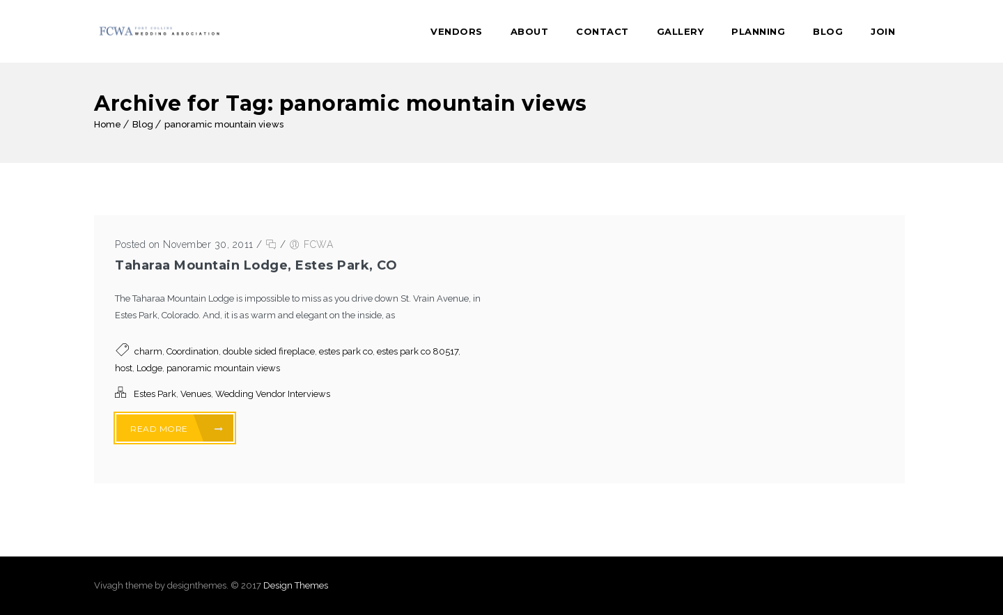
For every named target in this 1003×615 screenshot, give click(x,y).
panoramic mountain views (223, 124)
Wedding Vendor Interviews (272, 394)
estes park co (346, 351)
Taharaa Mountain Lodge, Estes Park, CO (256, 265)
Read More (177, 428)
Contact (602, 31)
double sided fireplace (269, 351)
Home (107, 124)
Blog (828, 31)
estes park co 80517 (417, 351)
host (123, 368)
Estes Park (155, 394)
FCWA (318, 244)
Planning (758, 31)
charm (148, 351)
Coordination (192, 351)
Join (883, 31)
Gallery (680, 31)
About (530, 31)
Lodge (149, 368)
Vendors (456, 31)
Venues (195, 394)
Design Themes (295, 585)
